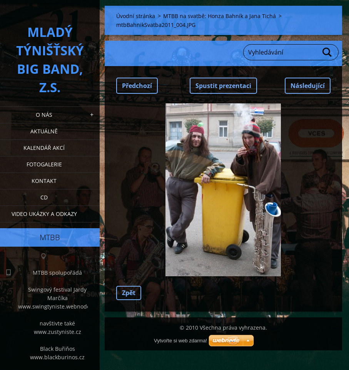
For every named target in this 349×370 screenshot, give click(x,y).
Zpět (128, 293)
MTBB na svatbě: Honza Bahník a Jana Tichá (219, 16)
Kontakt (44, 180)
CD (44, 197)
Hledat (327, 52)
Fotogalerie (44, 164)
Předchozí (137, 85)
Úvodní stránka (135, 16)
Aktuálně (44, 131)
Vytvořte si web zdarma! (180, 340)
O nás (44, 114)
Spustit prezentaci (223, 85)
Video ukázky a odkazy (44, 213)
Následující (308, 85)
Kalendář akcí (44, 147)
